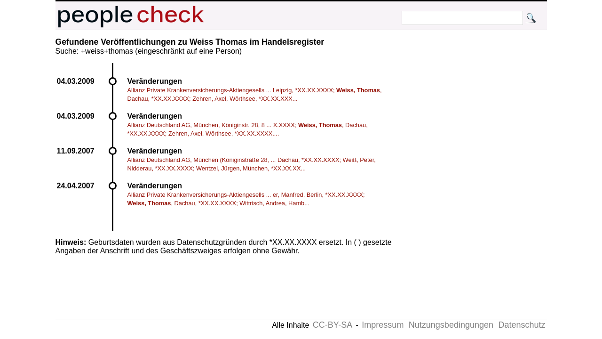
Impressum (383, 325)
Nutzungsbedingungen (451, 325)
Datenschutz (521, 325)
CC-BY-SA (332, 325)
